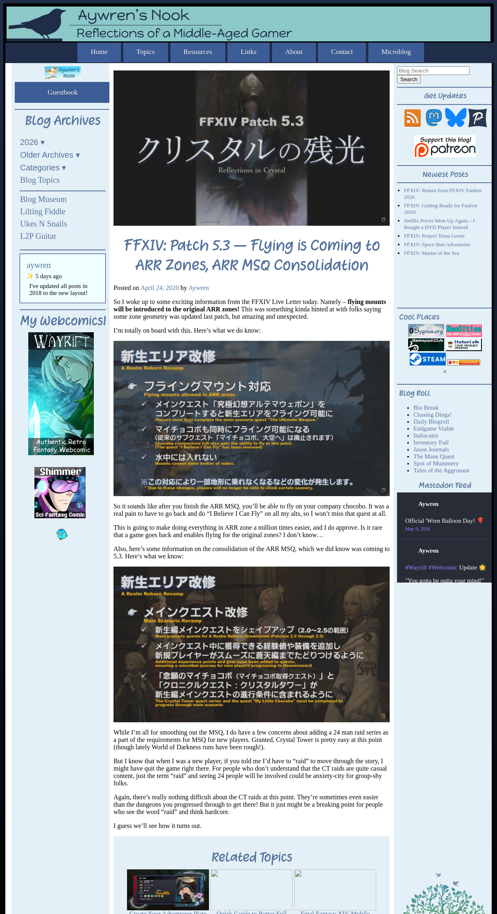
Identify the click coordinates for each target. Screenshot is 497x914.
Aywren (198, 287)
